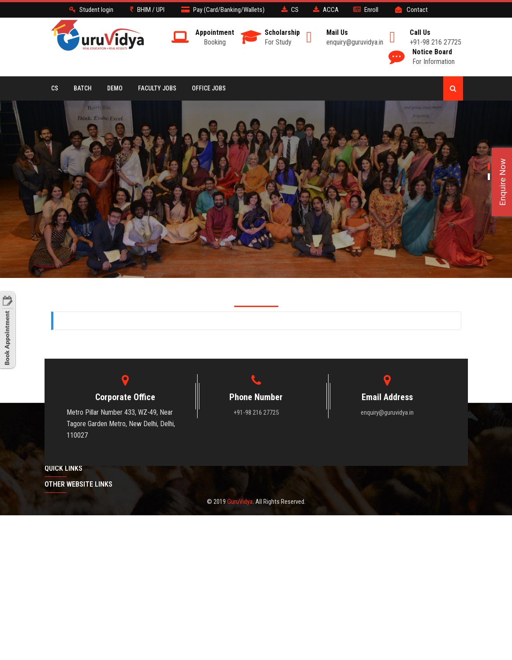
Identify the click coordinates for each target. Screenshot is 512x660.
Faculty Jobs (157, 88)
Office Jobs (209, 88)
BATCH (83, 88)
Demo (115, 88)
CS (54, 88)
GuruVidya (240, 502)
